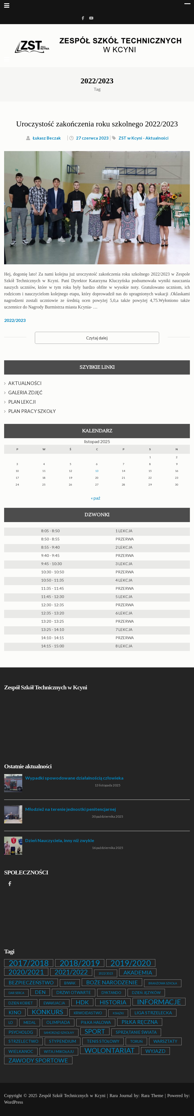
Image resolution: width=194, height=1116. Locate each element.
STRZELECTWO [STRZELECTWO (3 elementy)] (23, 1041)
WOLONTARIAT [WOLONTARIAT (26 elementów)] (110, 1050)
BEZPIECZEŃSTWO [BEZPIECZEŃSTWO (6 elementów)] (31, 982)
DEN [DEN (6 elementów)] (40, 992)
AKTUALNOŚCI (24, 383)
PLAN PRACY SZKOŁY (32, 411)
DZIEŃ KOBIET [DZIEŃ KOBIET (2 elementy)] (21, 1003)
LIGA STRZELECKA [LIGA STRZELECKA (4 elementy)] (153, 1012)
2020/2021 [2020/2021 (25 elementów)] (26, 972)
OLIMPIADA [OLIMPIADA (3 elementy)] (58, 1022)
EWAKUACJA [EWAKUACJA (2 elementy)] (54, 1003)
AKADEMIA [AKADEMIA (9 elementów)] (137, 972)
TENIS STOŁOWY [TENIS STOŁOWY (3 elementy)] (103, 1041)
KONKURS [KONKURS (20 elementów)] (47, 1012)
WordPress (13, 1102)
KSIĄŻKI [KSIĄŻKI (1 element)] (118, 1013)
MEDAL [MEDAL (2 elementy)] (30, 1022)
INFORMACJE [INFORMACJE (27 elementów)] (159, 1001)
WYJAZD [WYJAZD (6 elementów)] (155, 1051)
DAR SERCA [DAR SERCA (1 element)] (16, 993)
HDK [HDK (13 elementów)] (82, 1002)
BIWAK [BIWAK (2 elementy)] (69, 983)
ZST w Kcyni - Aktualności (143, 137)
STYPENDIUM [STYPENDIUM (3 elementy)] (62, 1041)
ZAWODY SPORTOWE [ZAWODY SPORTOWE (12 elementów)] (38, 1060)
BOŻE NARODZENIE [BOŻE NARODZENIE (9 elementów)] (112, 982)
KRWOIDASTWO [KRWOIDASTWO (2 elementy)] (88, 1013)
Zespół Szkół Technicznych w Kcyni (72, 1095)
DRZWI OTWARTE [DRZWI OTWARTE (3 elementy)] (73, 992)
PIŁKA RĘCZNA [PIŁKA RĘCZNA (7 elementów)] (140, 1022)
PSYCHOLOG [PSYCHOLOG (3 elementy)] (21, 1032)
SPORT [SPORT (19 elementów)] (95, 1031)
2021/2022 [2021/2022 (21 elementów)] (71, 972)
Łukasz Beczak (47, 137)
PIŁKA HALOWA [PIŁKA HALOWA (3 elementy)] (96, 1022)
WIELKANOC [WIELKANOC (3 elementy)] (21, 1051)
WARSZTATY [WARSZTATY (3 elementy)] (165, 1041)
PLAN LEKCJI (22, 402)
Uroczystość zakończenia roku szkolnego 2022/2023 (97, 124)
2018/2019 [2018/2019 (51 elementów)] (80, 963)
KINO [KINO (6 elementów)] (15, 1012)
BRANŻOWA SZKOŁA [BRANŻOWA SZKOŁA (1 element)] (162, 983)
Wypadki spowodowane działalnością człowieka (74, 777)
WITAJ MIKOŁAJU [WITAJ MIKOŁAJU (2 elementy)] (59, 1051)
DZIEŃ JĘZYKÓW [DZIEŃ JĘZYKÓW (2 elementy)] (146, 992)
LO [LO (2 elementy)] (11, 1022)
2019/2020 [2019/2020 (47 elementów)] (131, 963)
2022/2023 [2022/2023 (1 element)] (106, 973)
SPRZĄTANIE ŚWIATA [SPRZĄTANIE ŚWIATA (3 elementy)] (136, 1032)
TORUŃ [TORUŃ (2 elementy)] (136, 1041)
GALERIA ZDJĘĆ (25, 392)
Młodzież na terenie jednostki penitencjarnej (70, 809)
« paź (95, 497)
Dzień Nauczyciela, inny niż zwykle (59, 840)
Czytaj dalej (97, 337)
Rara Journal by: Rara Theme (136, 1095)
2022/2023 (15, 320)
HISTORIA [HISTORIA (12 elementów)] (113, 1002)
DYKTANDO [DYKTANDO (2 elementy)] (111, 992)
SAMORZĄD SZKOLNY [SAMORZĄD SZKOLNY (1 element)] (59, 1032)
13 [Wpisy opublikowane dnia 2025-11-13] (97, 470)
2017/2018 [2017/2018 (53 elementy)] (29, 963)
